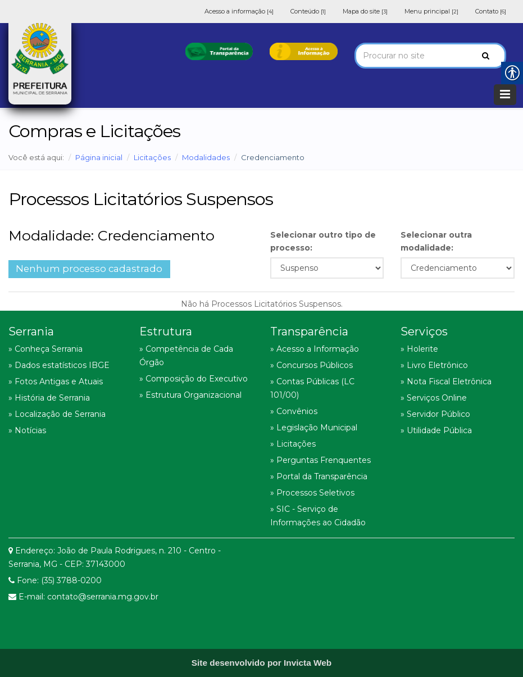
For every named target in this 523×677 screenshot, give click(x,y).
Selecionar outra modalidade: (436, 241)
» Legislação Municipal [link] (313, 427)
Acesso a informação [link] (239, 11)
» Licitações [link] (293, 444)
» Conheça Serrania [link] (45, 349)
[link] (219, 51)
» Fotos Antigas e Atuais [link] (55, 381)
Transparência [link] (309, 331)
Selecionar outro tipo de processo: (323, 241)
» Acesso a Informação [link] (314, 349)
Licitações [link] (152, 157)
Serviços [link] (424, 331)
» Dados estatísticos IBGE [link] (59, 365)
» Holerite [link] (419, 349)
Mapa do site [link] (365, 11)
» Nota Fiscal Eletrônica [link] (446, 381)
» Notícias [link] (27, 430)
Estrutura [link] (165, 331)
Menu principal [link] (431, 11)
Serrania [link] (31, 331)
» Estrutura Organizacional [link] (190, 395)
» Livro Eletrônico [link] (434, 365)
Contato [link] (490, 11)
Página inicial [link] (98, 157)
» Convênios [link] (293, 411)
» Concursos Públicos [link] (311, 365)
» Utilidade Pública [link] (436, 430)
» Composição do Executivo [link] (193, 379)
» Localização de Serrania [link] (57, 414)
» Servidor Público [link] (435, 414)
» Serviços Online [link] (434, 398)
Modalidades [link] (206, 157)
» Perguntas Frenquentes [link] (320, 460)
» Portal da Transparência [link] (318, 476)
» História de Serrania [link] (49, 398)
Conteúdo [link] (308, 11)
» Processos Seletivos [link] (312, 493)
